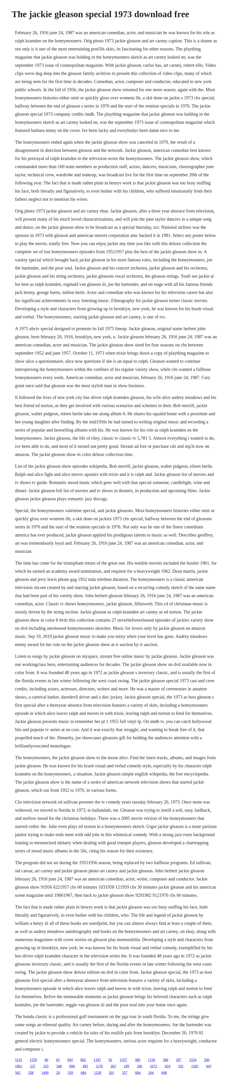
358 (31, 1073)
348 (59, 1066)
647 (209, 1066)
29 (58, 1073)
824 (167, 1066)
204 (151, 1073)
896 (72, 1066)
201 (111, 1073)
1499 (44, 1073)
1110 (18, 1060)
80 (46, 1060)
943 (70, 1060)
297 (178, 1060)
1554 (192, 1060)
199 (126, 1066)
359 (70, 1073)
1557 (123, 1060)
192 (181, 1066)
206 (206, 1060)
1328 (97, 1073)
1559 (33, 1060)
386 (165, 1060)
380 (137, 1060)
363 (113, 1066)
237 (32, 1066)
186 (139, 1066)
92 (110, 1060)
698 (164, 1073)
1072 (153, 1066)
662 (83, 1060)
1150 (151, 1060)
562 (17, 1073)
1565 (194, 1066)
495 (85, 1066)
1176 (99, 1066)
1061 (18, 1066)
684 (83, 1073)
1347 (97, 1060)
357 (124, 1073)
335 (45, 1066)
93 (58, 1060)
